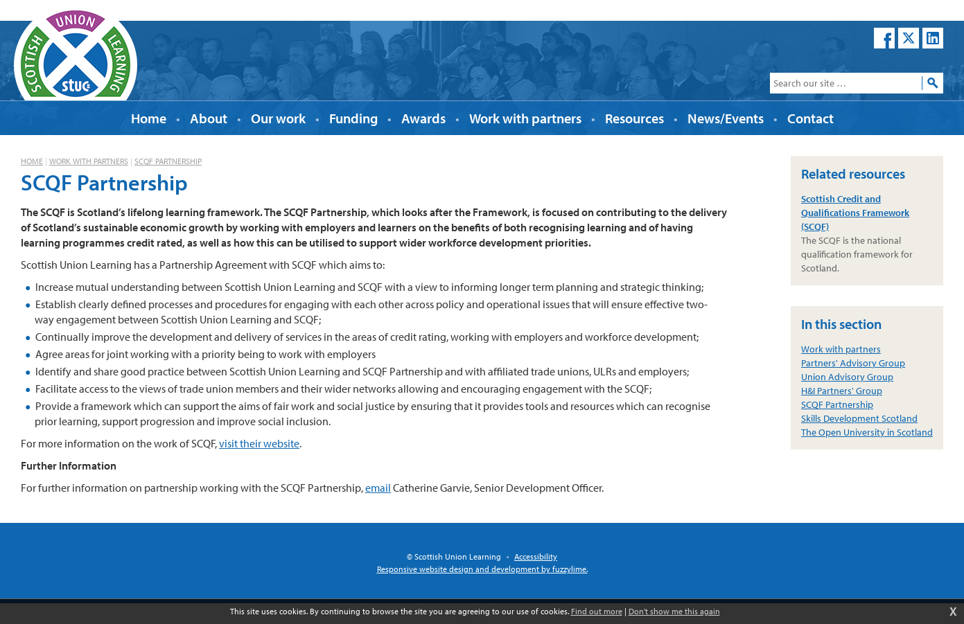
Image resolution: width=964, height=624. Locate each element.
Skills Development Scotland (859, 418)
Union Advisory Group (847, 377)
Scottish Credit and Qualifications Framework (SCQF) (855, 213)
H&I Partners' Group (841, 390)
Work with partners (88, 161)
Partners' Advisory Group (853, 363)
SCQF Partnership (168, 161)
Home (32, 161)
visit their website (259, 443)
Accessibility (535, 556)
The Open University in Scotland (867, 432)
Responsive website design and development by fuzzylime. (482, 569)
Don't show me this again (674, 611)
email (378, 487)
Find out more (596, 611)
